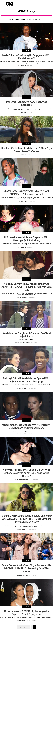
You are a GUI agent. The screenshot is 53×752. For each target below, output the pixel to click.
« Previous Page (23, 627)
